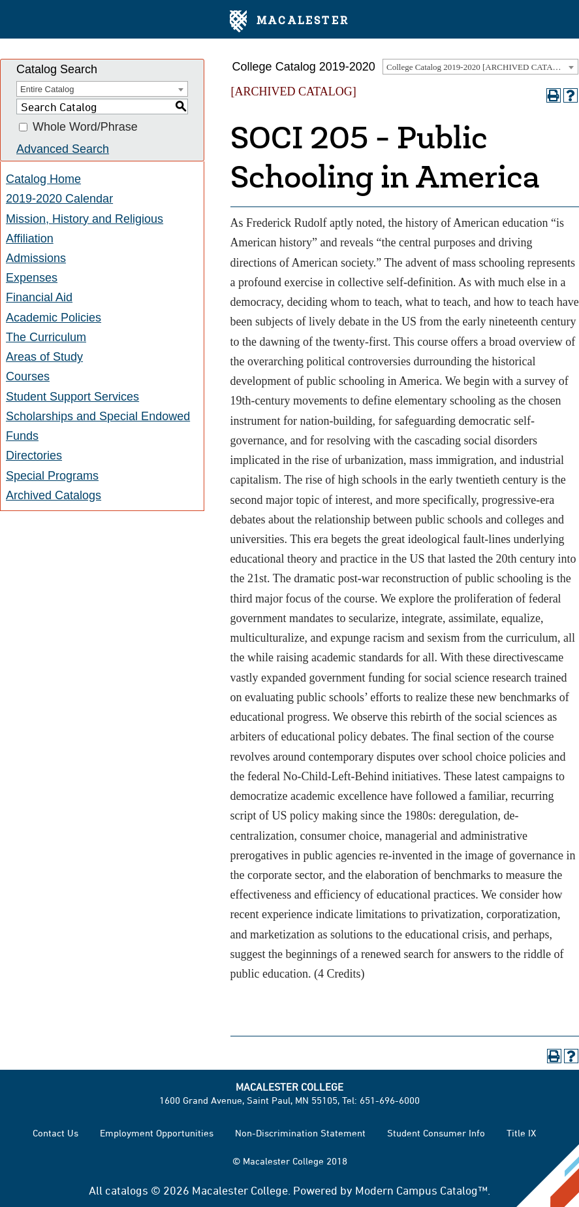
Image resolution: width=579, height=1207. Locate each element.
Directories (34, 455)
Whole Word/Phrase (85, 127)
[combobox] (480, 66)
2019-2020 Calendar (59, 198)
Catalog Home (43, 179)
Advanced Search (62, 149)
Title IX (521, 1132)
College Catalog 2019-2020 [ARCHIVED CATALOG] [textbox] (479, 67)
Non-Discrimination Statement (300, 1132)
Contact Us (55, 1132)
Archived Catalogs (53, 495)
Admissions (36, 258)
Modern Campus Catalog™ (421, 1190)
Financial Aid (39, 297)
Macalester (289, 21)
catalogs (126, 1190)
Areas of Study (44, 356)
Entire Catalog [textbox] (47, 89)
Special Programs (52, 475)
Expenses (31, 277)
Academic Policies (53, 317)
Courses (28, 376)
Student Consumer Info (436, 1132)
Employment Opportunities (156, 1132)
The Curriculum (46, 337)
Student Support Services (72, 396)
